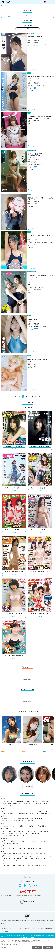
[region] (27, 944)
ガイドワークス (11, 801)
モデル (35, 853)
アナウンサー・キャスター (44, 856)
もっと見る (27, 786)
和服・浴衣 (43, 826)
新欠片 (31, 803)
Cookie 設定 (40, 928)
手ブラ (6, 865)
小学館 (10, 803)
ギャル (21, 835)
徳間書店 (25, 803)
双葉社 (45, 803)
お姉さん (15, 841)
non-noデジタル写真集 (8, 813)
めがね (33, 826)
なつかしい (35, 841)
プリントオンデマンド (8, 820)
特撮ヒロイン (22, 858)
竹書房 (21, 803)
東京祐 (35, 166)
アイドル (17, 853)
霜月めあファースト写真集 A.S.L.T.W (37, 359)
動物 (38, 865)
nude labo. (30, 820)
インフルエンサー (9, 858)
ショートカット (36, 831)
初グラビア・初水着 (18, 865)
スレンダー (7, 831)
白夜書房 (40, 803)
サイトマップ (12, 931)
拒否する (48, 947)
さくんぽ (29, 280)
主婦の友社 (5, 803)
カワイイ (46, 841)
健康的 (13, 833)
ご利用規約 (4, 928)
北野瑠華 (29, 321)
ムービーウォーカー (7, 805)
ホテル (30, 848)
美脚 (47, 831)
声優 (43, 853)
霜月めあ (29, 361)
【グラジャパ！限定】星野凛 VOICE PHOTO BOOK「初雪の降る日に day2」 (40, 154)
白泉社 (35, 803)
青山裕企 (36, 45)
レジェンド (34, 858)
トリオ (12, 848)
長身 (5, 833)
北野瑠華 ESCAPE (33, 319)
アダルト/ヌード (16, 860)
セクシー (7, 843)
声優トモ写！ (18, 820)
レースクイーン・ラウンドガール (22, 856)
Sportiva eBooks (45, 813)
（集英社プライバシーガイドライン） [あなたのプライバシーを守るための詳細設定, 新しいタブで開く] (9, 944)
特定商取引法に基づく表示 (30, 928)
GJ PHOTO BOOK (30, 811)
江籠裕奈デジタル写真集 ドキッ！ (37, 37)
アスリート (7, 860)
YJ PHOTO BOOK (19, 811)
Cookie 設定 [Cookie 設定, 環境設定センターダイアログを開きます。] (3, 947)
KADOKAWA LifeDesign (30, 801)
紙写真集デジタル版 (7, 818)
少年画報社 (15, 803)
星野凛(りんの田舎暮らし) (33, 157)
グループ (21, 848)
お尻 (25, 831)
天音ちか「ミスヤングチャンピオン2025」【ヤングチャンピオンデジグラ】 (41, 77)
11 (32, 396)
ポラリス (24, 820)
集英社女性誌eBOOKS (20, 813)
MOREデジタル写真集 (41, 811)
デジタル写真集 (9, 16)
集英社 (47, 801)
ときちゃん (30, 279)
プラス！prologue (18, 818)
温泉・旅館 (40, 848)
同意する (37, 947)
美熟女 (25, 841)
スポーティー (35, 833)
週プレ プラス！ (27, 16)
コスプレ (6, 826)
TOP (2, 5)
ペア (5, 848)
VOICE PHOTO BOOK (38, 818)
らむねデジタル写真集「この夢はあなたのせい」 (40, 235)
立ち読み (33, 69)
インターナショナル (9, 835)
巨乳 (18, 831)
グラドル (7, 853)
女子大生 (6, 856)
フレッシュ (23, 833)
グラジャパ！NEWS (45, 16)
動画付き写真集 (27, 818)
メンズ (30, 865)
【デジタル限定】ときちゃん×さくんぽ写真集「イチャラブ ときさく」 (40, 276)
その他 (46, 865)
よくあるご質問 (48, 928)
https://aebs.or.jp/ (4, 923)
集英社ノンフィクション (34, 813)
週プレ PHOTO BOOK (8, 811)
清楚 (16, 843)
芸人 (43, 858)
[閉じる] (52, 941)
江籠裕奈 (29, 38)
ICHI (35, 87)
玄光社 (39, 801)
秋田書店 (4, 801)
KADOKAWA (19, 801)
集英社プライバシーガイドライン (16, 928)
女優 (26, 853)
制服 (15, 826)
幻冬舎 (43, 801)
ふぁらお (36, 245)
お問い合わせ (5, 931)
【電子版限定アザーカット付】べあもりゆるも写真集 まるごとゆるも (40, 198)
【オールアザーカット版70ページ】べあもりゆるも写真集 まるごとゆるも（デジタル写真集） (41, 117)
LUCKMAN (36, 290)
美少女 (6, 841)
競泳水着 (24, 826)
